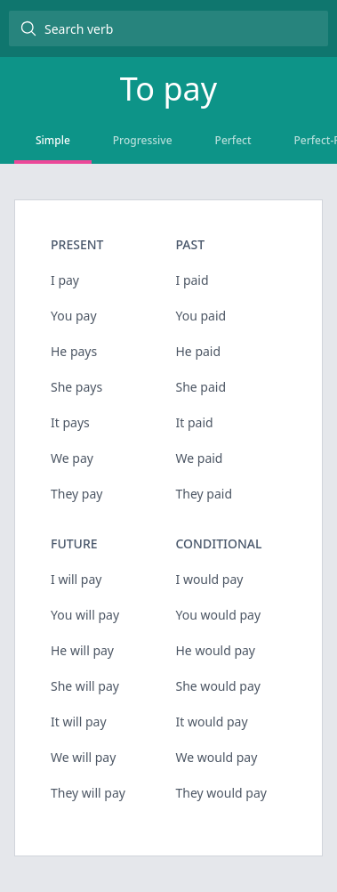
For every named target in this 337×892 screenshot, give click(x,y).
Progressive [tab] (143, 140)
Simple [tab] (53, 140)
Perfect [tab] (233, 140)
